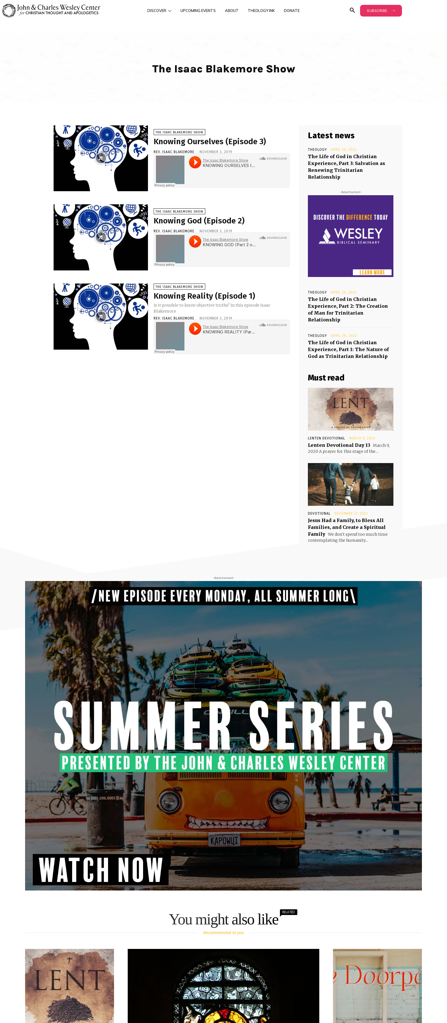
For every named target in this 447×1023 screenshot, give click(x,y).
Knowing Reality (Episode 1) (204, 296)
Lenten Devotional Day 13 (339, 445)
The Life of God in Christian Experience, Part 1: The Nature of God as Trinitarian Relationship (348, 349)
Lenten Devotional (326, 438)
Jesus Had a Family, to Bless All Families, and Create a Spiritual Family (347, 527)
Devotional (319, 513)
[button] (352, 10)
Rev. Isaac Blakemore (174, 152)
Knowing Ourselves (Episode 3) (210, 141)
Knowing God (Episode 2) (199, 220)
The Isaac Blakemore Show (179, 132)
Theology (317, 149)
